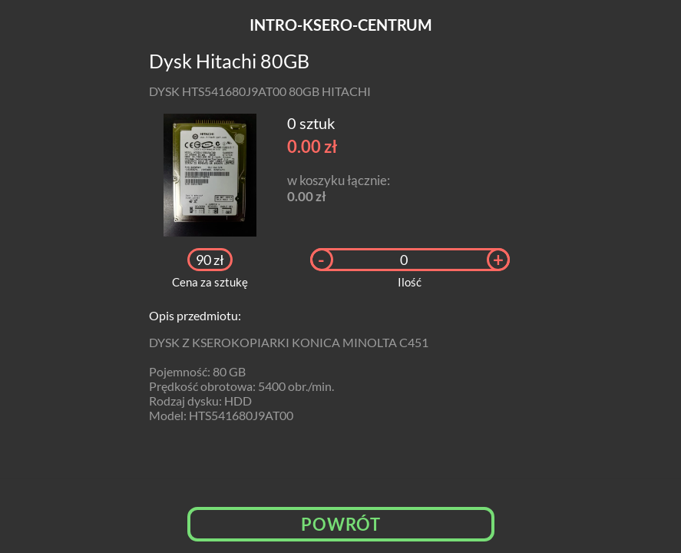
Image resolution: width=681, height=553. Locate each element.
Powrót (341, 524)
